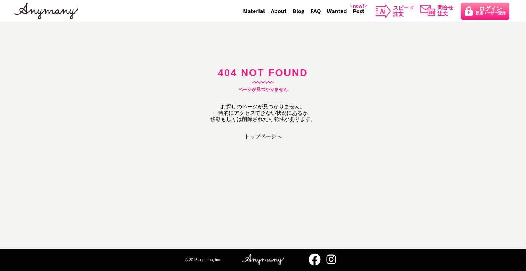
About (279, 11)
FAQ (315, 11)
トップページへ (263, 136)
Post (358, 11)
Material (254, 11)
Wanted (337, 11)
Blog (298, 11)
